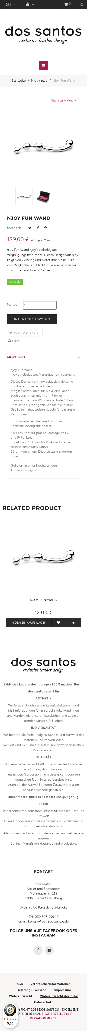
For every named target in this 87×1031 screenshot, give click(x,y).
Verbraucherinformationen (51, 984)
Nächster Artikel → (63, 100)
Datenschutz (43, 1002)
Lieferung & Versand (31, 990)
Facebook (38, 228)
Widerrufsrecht (20, 996)
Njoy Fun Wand (43, 600)
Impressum (62, 990)
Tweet (29, 228)
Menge (12, 304)
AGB (20, 984)
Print (13, 341)
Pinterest (45, 228)
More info (16, 357)
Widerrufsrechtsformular (59, 996)
